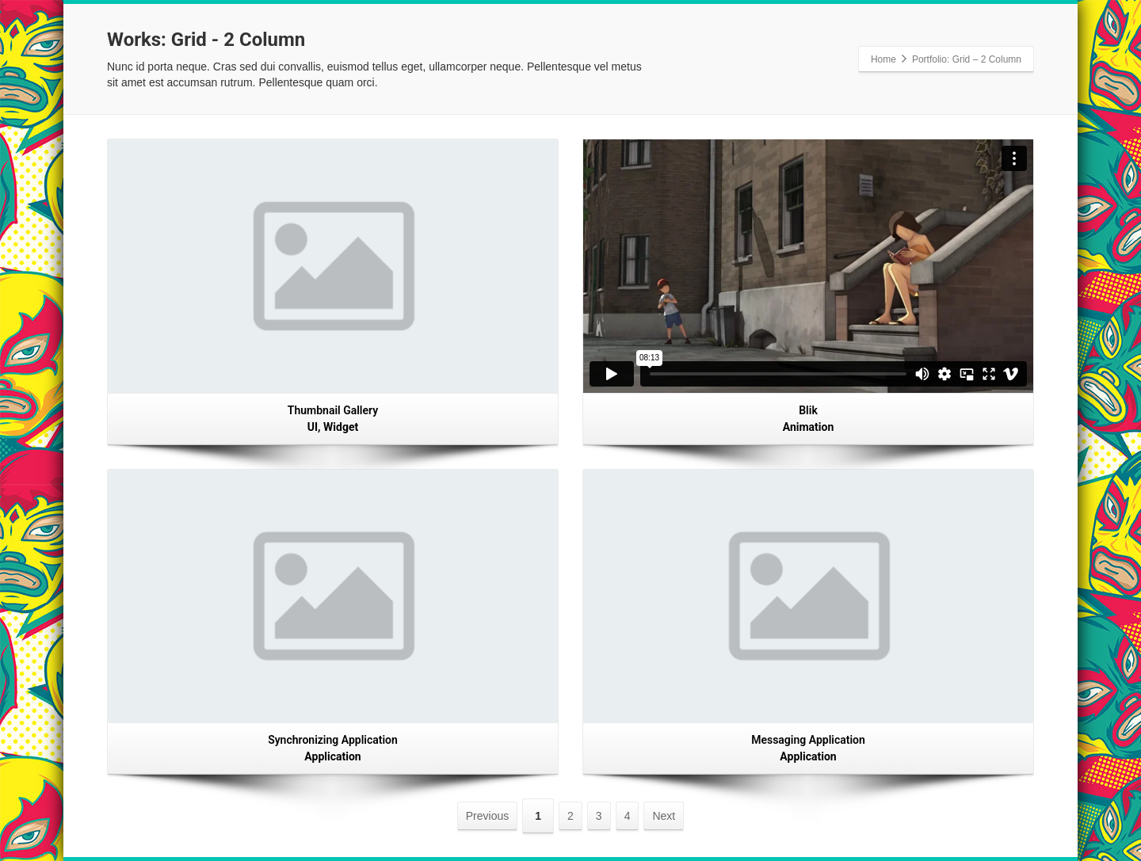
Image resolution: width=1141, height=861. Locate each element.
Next (663, 816)
